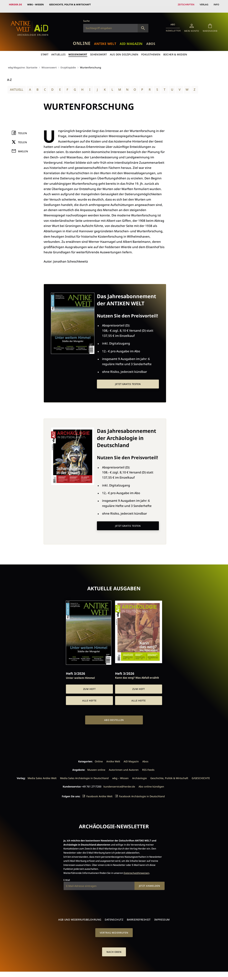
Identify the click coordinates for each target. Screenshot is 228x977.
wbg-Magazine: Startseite (22, 64)
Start (44, 51)
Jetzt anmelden (149, 882)
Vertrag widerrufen (114, 929)
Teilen (22, 129)
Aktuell (16, 86)
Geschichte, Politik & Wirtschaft (70, 4)
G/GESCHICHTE (201, 774)
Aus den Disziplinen (124, 51)
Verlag (204, 4)
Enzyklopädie (68, 64)
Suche (86, 17)
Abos (150, 40)
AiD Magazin (131, 40)
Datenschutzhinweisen (136, 869)
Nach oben (114, 948)
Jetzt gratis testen (128, 380)
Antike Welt (105, 40)
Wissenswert (77, 51)
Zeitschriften (186, 4)
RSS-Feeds (148, 766)
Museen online (96, 766)
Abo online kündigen (151, 783)
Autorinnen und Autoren (124, 766)
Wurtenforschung (90, 64)
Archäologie (139, 774)
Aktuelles (58, 51)
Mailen (23, 148)
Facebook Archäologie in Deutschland (142, 792)
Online (81, 40)
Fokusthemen (150, 51)
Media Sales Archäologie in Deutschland (84, 774)
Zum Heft (89, 685)
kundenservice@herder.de (119, 783)
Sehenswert (98, 51)
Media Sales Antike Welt (42, 774)
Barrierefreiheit (139, 916)
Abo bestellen (114, 716)
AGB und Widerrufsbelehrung (79, 916)
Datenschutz (114, 916)
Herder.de (15, 4)
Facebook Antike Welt (99, 792)
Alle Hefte (89, 697)
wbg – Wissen (35, 4)
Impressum (162, 916)
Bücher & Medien (175, 51)
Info (216, 4)
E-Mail (66, 876)
